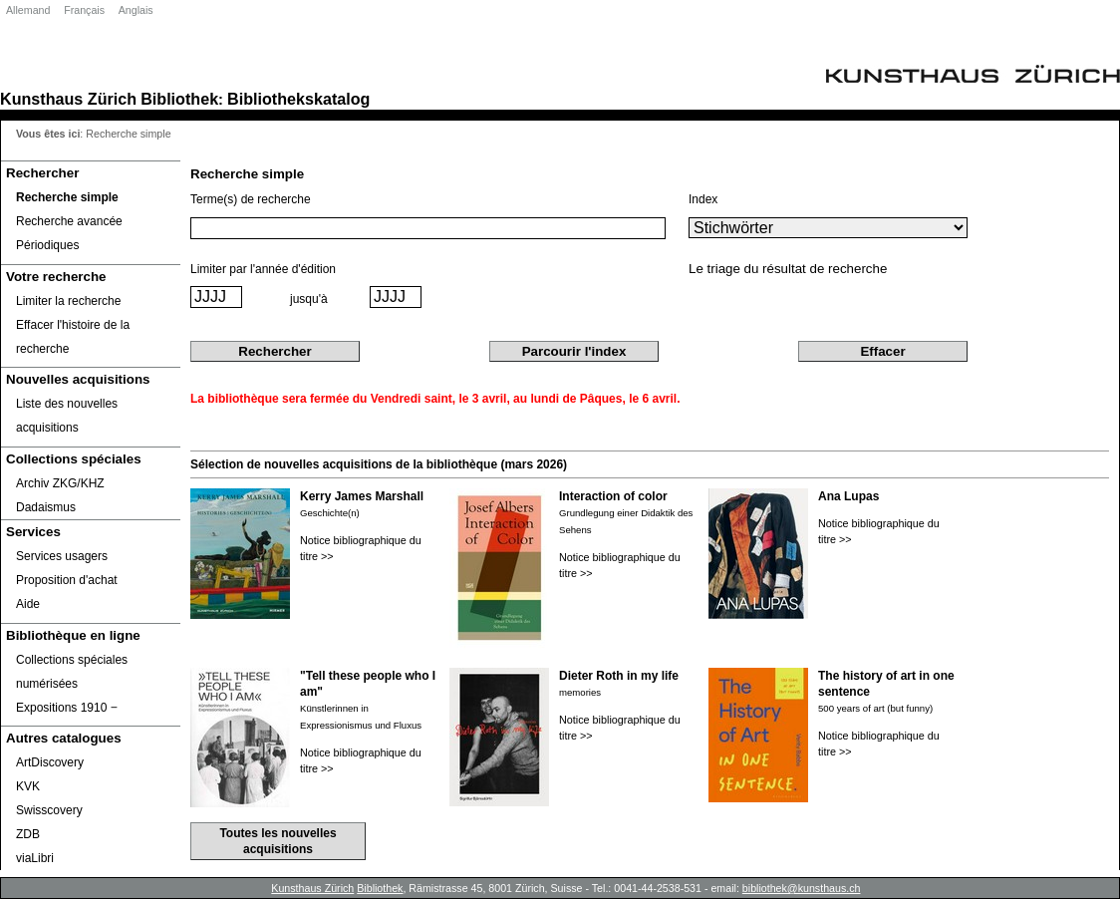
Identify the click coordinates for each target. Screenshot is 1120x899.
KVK (28, 786)
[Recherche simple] (90, 197)
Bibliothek (179, 99)
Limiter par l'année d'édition (263, 269)
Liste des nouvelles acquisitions (67, 416)
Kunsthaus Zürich (68, 99)
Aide (28, 604)
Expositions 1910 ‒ (67, 708)
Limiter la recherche (68, 301)
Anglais (136, 10)
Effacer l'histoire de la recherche (73, 337)
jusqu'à (309, 299)
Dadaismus (46, 507)
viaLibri (35, 858)
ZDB (28, 834)
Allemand (28, 10)
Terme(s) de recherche (250, 199)
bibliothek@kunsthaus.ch (801, 888)
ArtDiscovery (50, 762)
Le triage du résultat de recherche (788, 268)
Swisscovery (49, 810)
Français (84, 10)
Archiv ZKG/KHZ (60, 483)
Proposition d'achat (67, 580)
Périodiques (47, 245)
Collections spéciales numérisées (72, 672)
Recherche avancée (69, 221)
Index (703, 199)
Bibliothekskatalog (298, 99)
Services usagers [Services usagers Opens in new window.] (62, 556)
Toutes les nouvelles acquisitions (277, 841)
